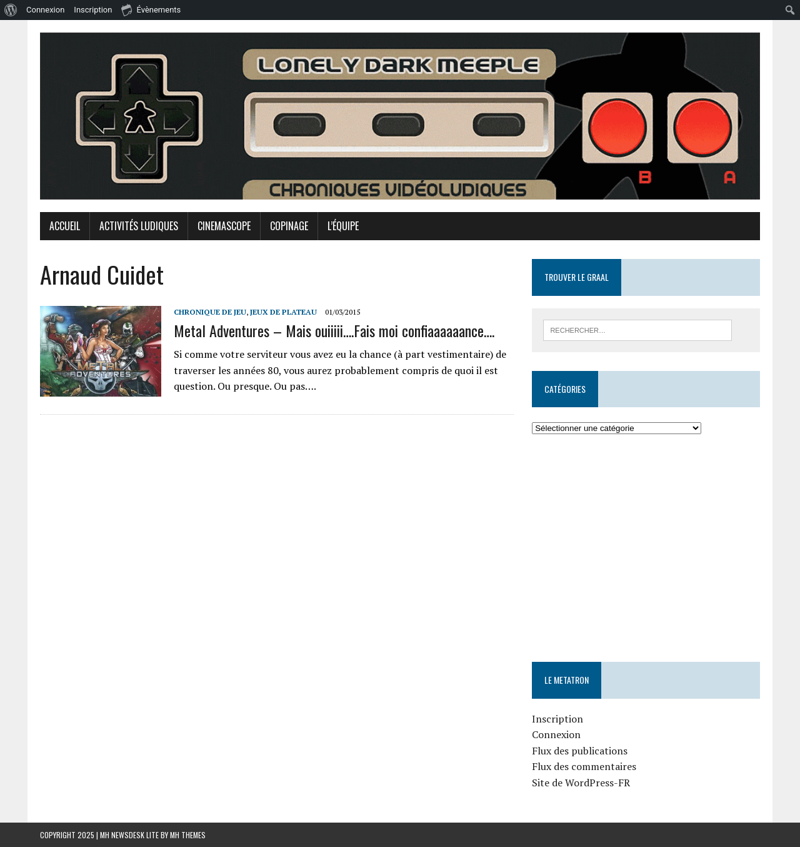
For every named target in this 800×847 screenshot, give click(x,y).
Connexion (556, 734)
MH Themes (188, 834)
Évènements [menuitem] (151, 9)
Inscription (557, 719)
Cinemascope (224, 225)
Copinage (289, 225)
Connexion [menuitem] (45, 9)
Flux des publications (580, 751)
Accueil (64, 225)
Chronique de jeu (210, 312)
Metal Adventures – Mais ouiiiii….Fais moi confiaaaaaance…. (334, 330)
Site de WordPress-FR (581, 782)
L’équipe (343, 225)
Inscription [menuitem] (93, 9)
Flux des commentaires (584, 766)
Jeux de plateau (283, 312)
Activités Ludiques (138, 225)
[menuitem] (11, 10)
